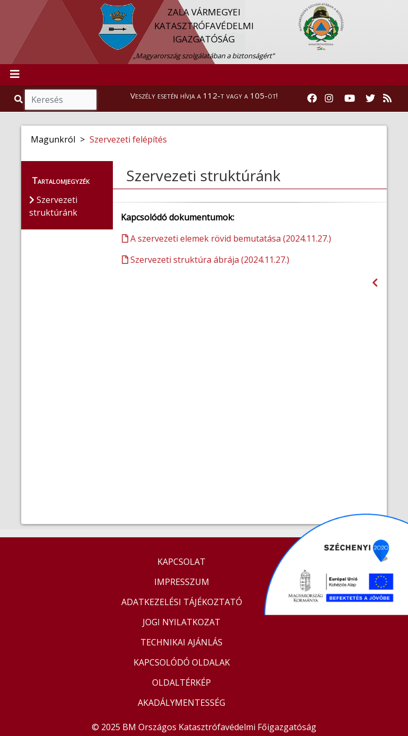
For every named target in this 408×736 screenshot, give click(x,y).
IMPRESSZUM (181, 582)
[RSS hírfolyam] (387, 98)
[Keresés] (60, 100)
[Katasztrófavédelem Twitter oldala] (370, 98)
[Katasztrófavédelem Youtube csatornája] (349, 98)
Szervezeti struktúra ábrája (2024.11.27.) (205, 259)
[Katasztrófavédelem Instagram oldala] (329, 98)
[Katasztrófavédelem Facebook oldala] (312, 98)
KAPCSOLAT (181, 561)
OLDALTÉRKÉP (181, 682)
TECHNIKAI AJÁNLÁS (181, 642)
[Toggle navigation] (15, 74)
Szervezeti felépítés (128, 139)
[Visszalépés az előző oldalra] (375, 282)
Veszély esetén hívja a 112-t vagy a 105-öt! (204, 95)
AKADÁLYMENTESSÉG (181, 702)
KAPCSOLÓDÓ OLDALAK (182, 662)
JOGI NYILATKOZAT (181, 622)
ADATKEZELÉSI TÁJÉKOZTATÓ (181, 602)
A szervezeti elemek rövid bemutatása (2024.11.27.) (226, 238)
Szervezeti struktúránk (203, 175)
